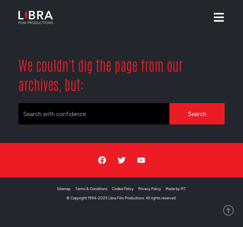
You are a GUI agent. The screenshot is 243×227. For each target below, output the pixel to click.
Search (197, 114)
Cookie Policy (123, 189)
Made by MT (176, 189)
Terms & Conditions (91, 189)
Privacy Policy (149, 189)
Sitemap (63, 189)
